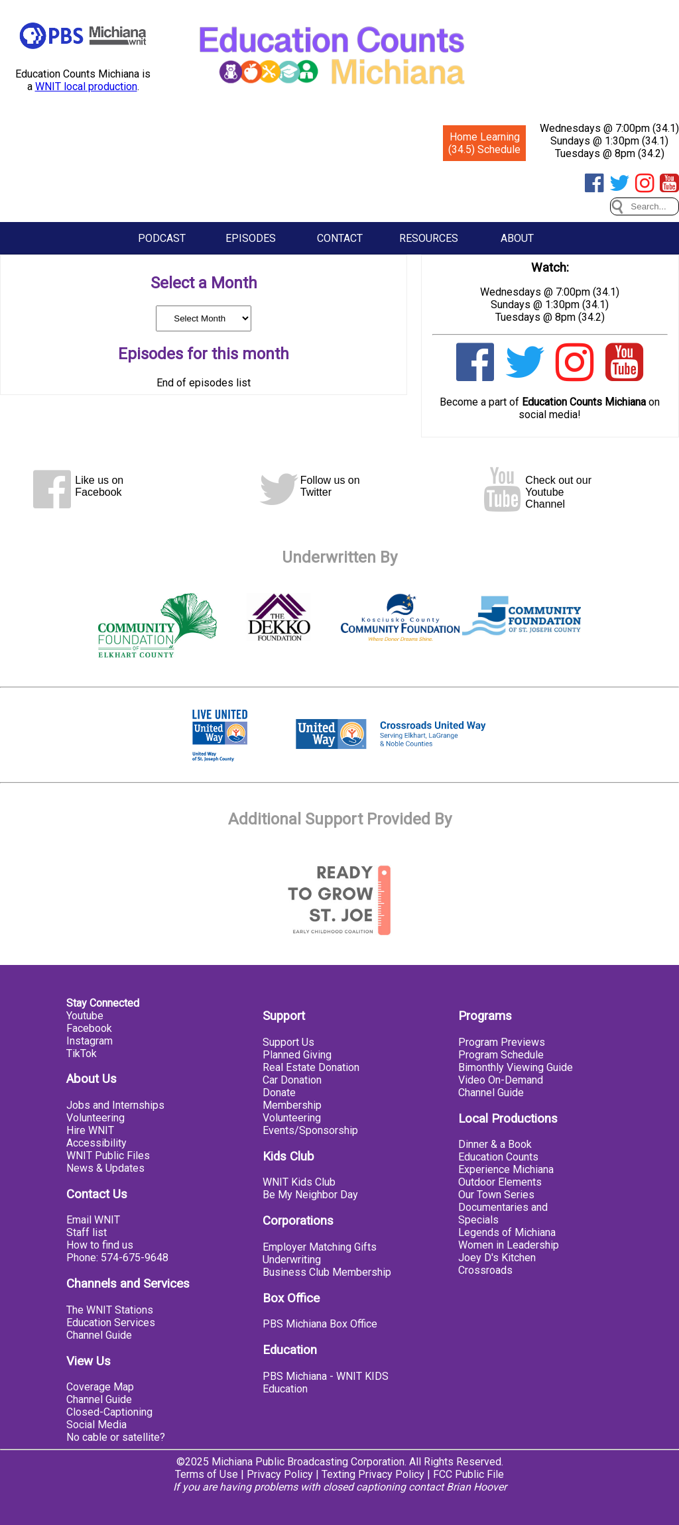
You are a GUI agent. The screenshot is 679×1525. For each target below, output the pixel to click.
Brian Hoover (476, 1487)
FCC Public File (468, 1474)
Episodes (250, 238)
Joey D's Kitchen (497, 1257)
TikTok (81, 1053)
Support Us (288, 1042)
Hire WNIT (90, 1130)
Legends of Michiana (507, 1232)
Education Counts (498, 1157)
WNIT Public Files (108, 1155)
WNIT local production (86, 86)
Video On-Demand (500, 1080)
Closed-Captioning (109, 1412)
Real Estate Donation (311, 1067)
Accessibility (96, 1143)
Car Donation (292, 1080)
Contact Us (96, 1194)
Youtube (84, 1015)
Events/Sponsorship (310, 1130)
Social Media (96, 1424)
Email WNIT (93, 1220)
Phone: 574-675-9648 (117, 1257)
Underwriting (292, 1259)
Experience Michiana (506, 1169)
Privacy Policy (280, 1474)
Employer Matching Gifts (320, 1247)
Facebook (89, 1028)
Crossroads (485, 1270)
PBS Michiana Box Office (320, 1324)
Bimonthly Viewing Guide (515, 1067)
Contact (340, 238)
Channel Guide (99, 1335)
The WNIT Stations (109, 1310)
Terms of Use (206, 1474)
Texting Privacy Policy (373, 1474)
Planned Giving (297, 1054)
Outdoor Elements (500, 1182)
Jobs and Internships (115, 1105)
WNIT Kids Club (299, 1182)
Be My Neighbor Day (310, 1194)
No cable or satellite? (115, 1437)
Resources (428, 238)
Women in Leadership (508, 1245)
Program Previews (501, 1042)
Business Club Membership (327, 1272)
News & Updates (105, 1168)
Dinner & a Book (495, 1144)
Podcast (162, 238)
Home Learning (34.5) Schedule (484, 143)
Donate (279, 1092)
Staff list (86, 1232)
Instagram (89, 1041)
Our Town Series (496, 1194)
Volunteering (95, 1117)
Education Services (110, 1322)
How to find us (99, 1245)
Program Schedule (501, 1054)
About (517, 238)
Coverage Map (100, 1387)
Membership (292, 1105)
